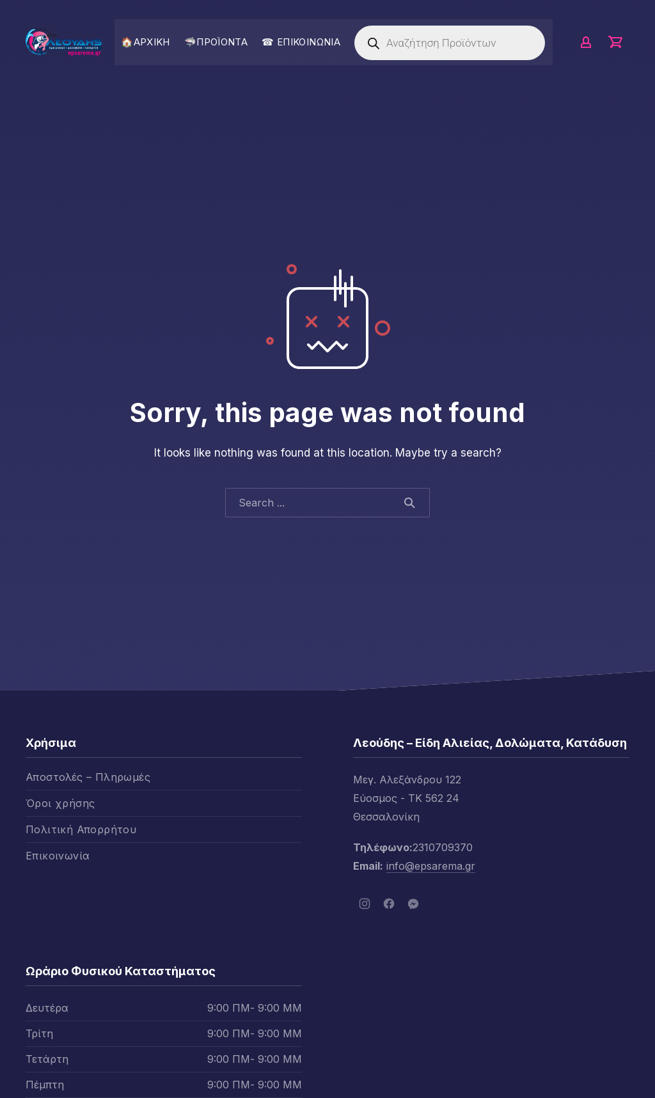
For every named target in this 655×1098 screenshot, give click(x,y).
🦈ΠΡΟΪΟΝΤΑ (216, 42)
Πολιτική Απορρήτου (81, 829)
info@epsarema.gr (430, 865)
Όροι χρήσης (60, 803)
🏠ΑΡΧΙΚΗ (145, 42)
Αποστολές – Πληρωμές (88, 777)
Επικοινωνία (58, 855)
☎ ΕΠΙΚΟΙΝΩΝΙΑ (301, 42)
